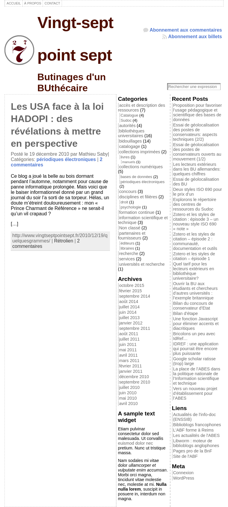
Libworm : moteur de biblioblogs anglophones (196, 443)
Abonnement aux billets (195, 36)
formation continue (136, 212)
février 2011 (130, 366)
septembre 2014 (134, 296)
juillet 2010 (129, 387)
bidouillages (130, 141)
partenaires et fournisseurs (131, 235)
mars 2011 (129, 360)
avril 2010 (128, 403)
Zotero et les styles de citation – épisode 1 (194, 256)
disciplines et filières (138, 196)
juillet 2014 (129, 306)
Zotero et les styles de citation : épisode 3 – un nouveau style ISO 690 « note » (195, 221)
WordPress (183, 478)
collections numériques (141, 166)
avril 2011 (128, 355)
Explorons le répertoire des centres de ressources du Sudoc (194, 204)
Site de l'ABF (185, 456)
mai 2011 (128, 349)
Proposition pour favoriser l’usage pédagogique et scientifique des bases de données (197, 112)
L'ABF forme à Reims (193, 430)
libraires (127, 248)
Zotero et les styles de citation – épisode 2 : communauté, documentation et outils (195, 241)
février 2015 (130, 290)
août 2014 (128, 301)
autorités (127, 125)
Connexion (183, 472)
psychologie (131, 207)
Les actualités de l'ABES (196, 435)
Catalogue (129, 115)
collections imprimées (139, 151)
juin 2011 (128, 344)
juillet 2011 (129, 339)
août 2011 (128, 333)
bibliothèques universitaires (131, 133)
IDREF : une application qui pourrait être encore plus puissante (195, 348)
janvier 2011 (130, 371)
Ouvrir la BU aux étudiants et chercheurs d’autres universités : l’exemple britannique (195, 290)
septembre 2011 (134, 328)
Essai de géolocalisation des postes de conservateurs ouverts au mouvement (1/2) (197, 151)
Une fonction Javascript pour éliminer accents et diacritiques (196, 323)
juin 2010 (128, 392)
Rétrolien (63, 240)
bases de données (136, 176)
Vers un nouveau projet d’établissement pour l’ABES (195, 393)
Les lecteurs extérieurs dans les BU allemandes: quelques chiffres (197, 169)
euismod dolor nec (135, 443)
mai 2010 (128, 398)
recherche (128, 253)
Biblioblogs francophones (197, 424)
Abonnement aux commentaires (186, 30)
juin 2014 (128, 312)
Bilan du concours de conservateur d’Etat (193, 305)
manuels (128, 162)
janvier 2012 (130, 323)
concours (128, 191)
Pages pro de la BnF (192, 451)
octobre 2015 (131, 285)
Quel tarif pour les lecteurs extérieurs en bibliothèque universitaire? (193, 271)
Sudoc (126, 120)
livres (125, 157)
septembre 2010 (134, 382)
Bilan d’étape (185, 313)
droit (124, 202)
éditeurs (127, 243)
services (127, 258)
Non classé (129, 227)
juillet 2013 (129, 317)
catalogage (129, 146)
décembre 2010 (134, 376)
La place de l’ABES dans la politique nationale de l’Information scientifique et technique (196, 376)
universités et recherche (142, 264)
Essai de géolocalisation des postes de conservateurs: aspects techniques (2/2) (196, 132)
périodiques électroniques (66, 159)
